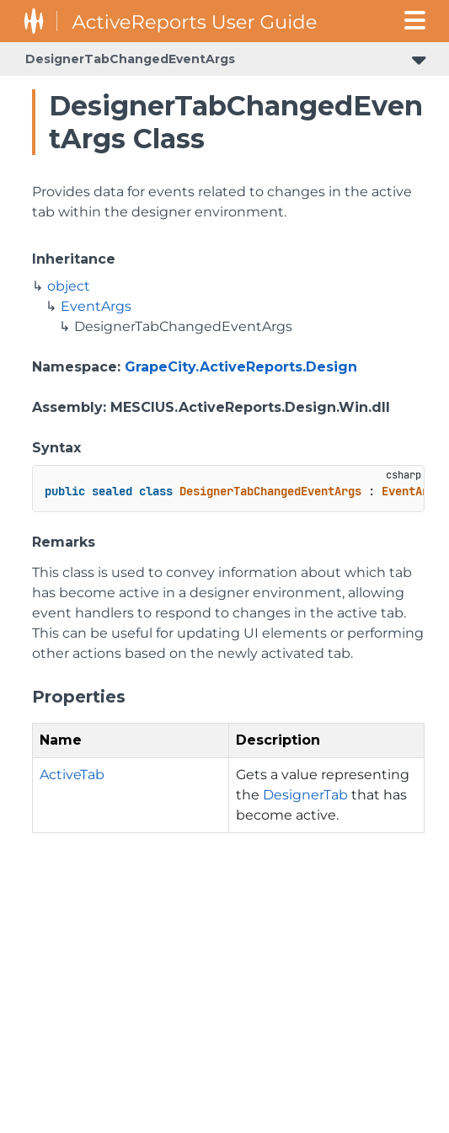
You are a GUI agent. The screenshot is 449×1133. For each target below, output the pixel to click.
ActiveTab (72, 775)
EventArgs (96, 306)
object (68, 286)
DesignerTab (305, 795)
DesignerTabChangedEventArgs (130, 59)
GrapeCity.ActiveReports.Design (241, 367)
